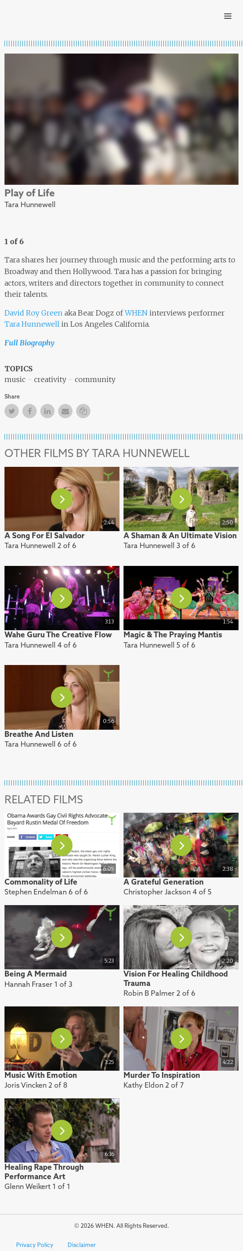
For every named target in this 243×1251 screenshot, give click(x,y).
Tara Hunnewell (32, 324)
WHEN (136, 312)
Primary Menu (227, 16)
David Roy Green (33, 312)
